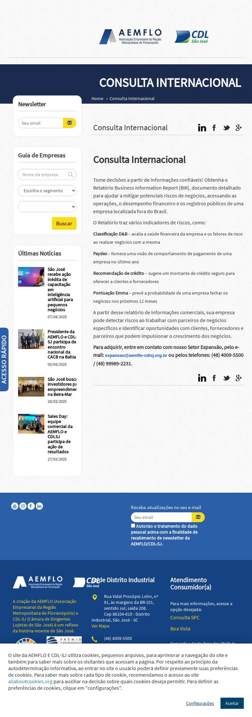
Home (97, 98)
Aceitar (232, 703)
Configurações (200, 703)
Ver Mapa (100, 626)
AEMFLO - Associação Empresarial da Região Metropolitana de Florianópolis (154, 36)
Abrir (7, 6)
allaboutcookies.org (30, 681)
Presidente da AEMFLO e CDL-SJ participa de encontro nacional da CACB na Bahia (62, 344)
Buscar (64, 223)
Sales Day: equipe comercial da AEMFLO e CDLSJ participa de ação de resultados (60, 434)
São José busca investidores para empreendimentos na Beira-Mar (66, 386)
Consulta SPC (185, 617)
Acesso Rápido (4, 359)
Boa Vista (180, 628)
